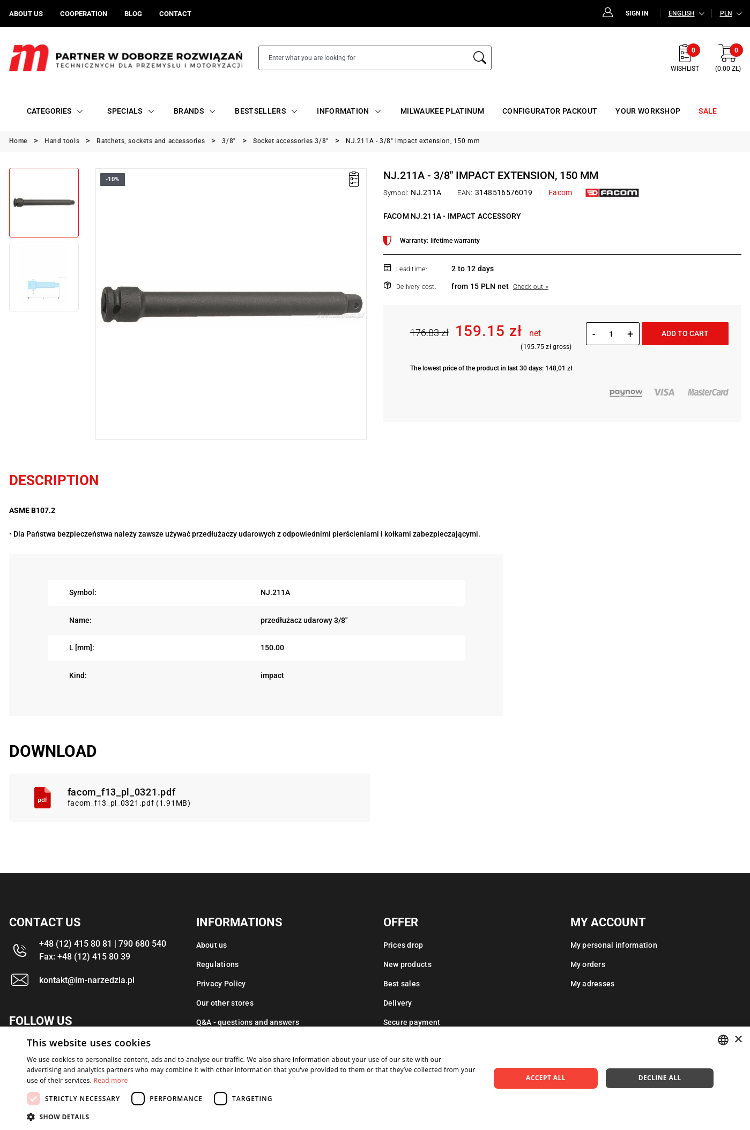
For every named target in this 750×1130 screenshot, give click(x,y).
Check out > (530, 287)
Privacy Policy (221, 983)
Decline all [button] (659, 1077)
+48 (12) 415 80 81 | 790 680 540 (102, 944)
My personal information (613, 945)
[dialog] (375, 1078)
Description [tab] (54, 480)
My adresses (592, 983)
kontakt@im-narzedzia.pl (87, 980)
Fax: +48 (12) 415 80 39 (84, 956)
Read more (111, 1080)
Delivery (397, 1003)
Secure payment (412, 1022)
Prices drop (403, 945)
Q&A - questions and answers (248, 1022)
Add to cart (685, 333)
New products (407, 964)
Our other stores (225, 1003)
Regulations (217, 964)
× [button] (738, 1040)
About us (211, 945)
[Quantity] (611, 334)
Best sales (401, 983)
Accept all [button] (546, 1077)
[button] (251, 1116)
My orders (588, 964)
